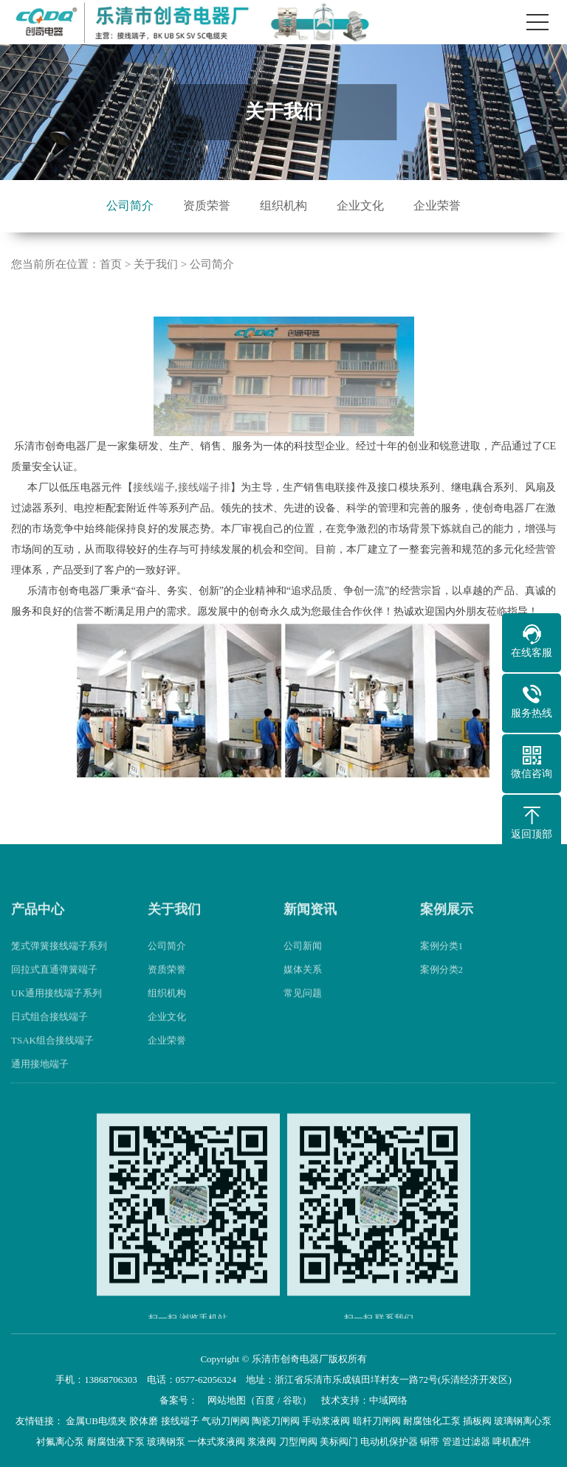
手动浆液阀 (326, 1420)
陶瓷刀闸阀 (276, 1420)
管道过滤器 (466, 1441)
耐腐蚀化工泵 (432, 1420)
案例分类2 (442, 991)
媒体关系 (303, 991)
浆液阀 (261, 1441)
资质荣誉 (206, 205)
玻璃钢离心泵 (522, 1420)
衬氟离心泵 (60, 1441)
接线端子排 (203, 487)
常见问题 (303, 1015)
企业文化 (360, 205)
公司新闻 (303, 967)
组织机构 (283, 205)
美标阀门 (339, 1441)
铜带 (429, 1441)
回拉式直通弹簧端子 (54, 991)
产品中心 (37, 931)
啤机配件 (511, 1441)
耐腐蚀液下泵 (116, 1441)
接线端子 (154, 487)
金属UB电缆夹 (96, 1420)
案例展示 (446, 931)
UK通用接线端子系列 (56, 1015)
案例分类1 (442, 967)
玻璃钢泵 (166, 1441)
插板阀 (477, 1420)
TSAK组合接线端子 (52, 1062)
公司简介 (130, 205)
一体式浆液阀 (216, 1441)
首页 (111, 264)
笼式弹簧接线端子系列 (59, 967)
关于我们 (156, 264)
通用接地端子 (40, 1085)
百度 (265, 1400)
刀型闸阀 (298, 1441)
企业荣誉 (437, 205)
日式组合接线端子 (49, 1038)
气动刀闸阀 (226, 1420)
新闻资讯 (310, 931)
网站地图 (226, 1400)
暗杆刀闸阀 (377, 1420)
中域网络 (388, 1400)
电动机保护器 (389, 1441)
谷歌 (292, 1400)
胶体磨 (143, 1420)
